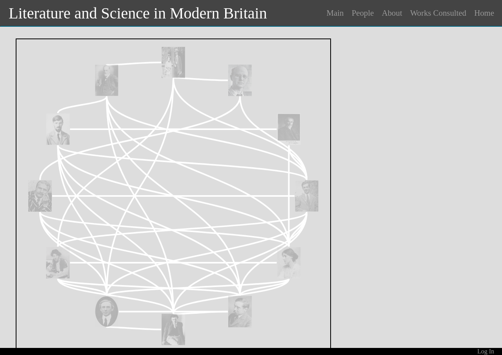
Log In (485, 351)
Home (484, 12)
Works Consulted (438, 12)
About (392, 12)
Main (335, 12)
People (363, 12)
